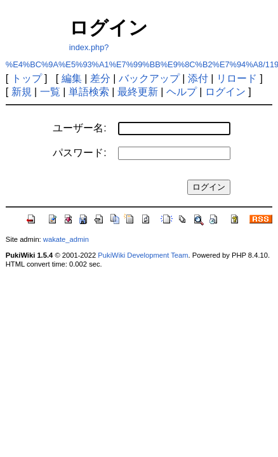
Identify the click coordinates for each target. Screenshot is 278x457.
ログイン (225, 91)
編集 (72, 78)
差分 (100, 78)
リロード (236, 78)
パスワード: (79, 152)
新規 (21, 91)
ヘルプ (181, 91)
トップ (26, 78)
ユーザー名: (79, 128)
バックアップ (149, 78)
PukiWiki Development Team (143, 255)
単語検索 (89, 91)
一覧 (50, 91)
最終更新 (137, 91)
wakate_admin (66, 239)
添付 (198, 78)
